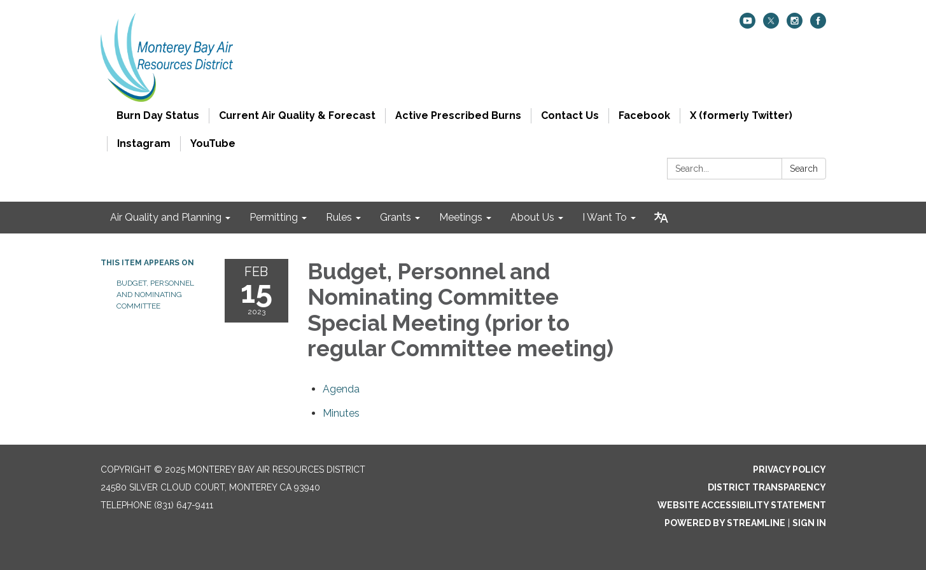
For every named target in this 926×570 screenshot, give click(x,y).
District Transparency (767, 487)
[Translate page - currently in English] (661, 217)
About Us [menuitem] (532, 217)
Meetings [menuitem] (460, 217)
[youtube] (747, 25)
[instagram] (795, 25)
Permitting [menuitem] (273, 217)
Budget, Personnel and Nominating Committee (155, 294)
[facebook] (818, 25)
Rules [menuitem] (339, 217)
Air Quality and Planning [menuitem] (165, 217)
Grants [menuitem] (395, 217)
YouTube (212, 143)
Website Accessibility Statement (741, 505)
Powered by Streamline (724, 523)
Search (804, 168)
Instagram (144, 143)
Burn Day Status (157, 115)
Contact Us (570, 115)
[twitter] (771, 25)
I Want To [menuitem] (604, 217)
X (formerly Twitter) (741, 115)
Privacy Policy (789, 469)
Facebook (644, 115)
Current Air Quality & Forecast (297, 115)
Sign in (809, 523)
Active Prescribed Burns (458, 115)
